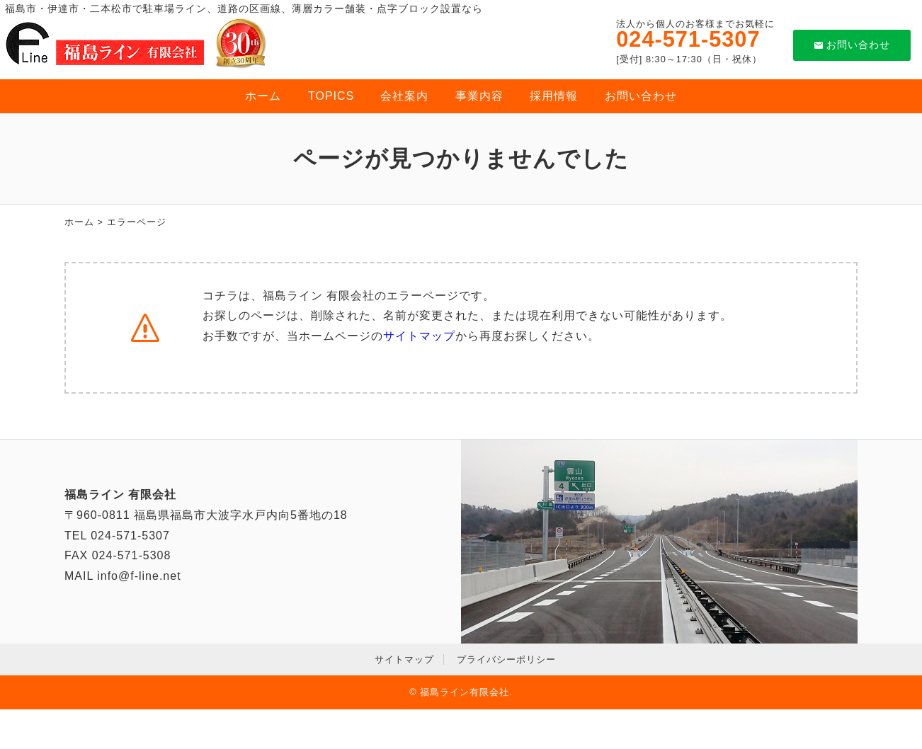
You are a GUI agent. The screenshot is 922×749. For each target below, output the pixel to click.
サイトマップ (419, 336)
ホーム (263, 96)
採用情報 (554, 96)
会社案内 (404, 96)
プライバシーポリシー (506, 659)
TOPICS (331, 96)
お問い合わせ (852, 44)
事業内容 (479, 96)
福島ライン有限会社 (464, 692)
